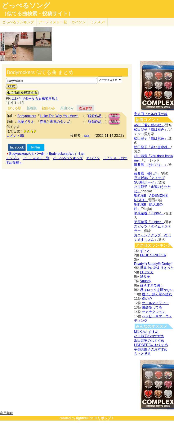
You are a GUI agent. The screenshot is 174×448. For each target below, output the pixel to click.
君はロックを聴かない (157, 290)
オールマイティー (155, 303)
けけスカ (146, 272)
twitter (35, 147)
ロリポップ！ (104, 418)
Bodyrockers (26, 116)
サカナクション (153, 312)
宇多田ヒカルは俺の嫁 (151, 114)
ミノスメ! (97, 22)
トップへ (12, 158)
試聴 (114, 116)
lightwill (82, 418)
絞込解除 (85, 108)
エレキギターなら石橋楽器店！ (35, 98)
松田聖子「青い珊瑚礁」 (152, 147)
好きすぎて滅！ (152, 285)
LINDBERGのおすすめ (151, 345)
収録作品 (95, 116)
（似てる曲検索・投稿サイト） (37, 13)
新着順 (32, 108)
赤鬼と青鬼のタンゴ (55, 121)
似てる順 (14, 108)
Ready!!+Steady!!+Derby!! (153, 264)
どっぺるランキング (68, 158)
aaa (86, 135)
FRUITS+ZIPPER (153, 255)
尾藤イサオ (25, 121)
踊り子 (145, 276)
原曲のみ (67, 108)
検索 (11, 86)
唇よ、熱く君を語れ (157, 294)
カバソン (78, 22)
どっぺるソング (26, 5)
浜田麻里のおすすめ (149, 340)
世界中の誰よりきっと (157, 268)
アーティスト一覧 (36, 158)
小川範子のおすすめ (149, 336)
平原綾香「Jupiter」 (149, 213)
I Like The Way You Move (59, 116)
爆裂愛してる (152, 307)
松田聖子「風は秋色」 (151, 129)
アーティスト (53, 22)
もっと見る (142, 354)
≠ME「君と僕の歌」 (149, 125)
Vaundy (145, 281)
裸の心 (147, 298)
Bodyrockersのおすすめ (66, 153)
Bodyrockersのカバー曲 (27, 153)
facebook (17, 147)
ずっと (145, 251)
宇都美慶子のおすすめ (151, 349)
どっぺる (18, 22)
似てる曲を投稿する (22, 92)
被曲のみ (48, 108)
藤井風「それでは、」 (151, 165)
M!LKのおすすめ (146, 331)
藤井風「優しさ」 (147, 173)
